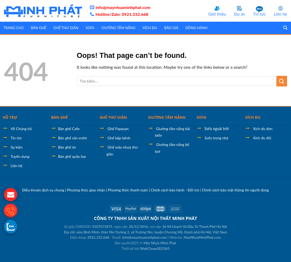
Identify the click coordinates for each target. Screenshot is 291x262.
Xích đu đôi (262, 138)
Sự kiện (16, 147)
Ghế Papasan (118, 128)
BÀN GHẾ (59, 117)
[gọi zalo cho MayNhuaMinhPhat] (10, 226)
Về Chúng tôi (21, 128)
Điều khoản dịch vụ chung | (44, 190)
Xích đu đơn (263, 128)
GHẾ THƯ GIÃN (113, 117)
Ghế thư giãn (66, 28)
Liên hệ (280, 14)
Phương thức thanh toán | (129, 190)
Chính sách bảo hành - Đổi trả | (176, 190)
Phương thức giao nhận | (87, 190)
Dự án (239, 14)
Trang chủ (13, 28)
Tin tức (259, 14)
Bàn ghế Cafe (69, 128)
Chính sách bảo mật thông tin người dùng (235, 190)
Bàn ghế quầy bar (72, 156)
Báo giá (171, 28)
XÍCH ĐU (252, 117)
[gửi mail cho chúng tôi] (10, 194)
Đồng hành (196, 28)
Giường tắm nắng (118, 28)
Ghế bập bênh (119, 138)
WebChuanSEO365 (155, 248)
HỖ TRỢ (10, 117)
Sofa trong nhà (216, 138)
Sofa (89, 28)
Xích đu (150, 28)
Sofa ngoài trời (216, 128)
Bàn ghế (38, 28)
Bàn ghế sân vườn (72, 138)
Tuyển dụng (20, 156)
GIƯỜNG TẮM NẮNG (166, 117)
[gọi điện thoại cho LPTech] (10, 210)
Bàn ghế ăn (67, 147)
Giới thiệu (217, 14)
